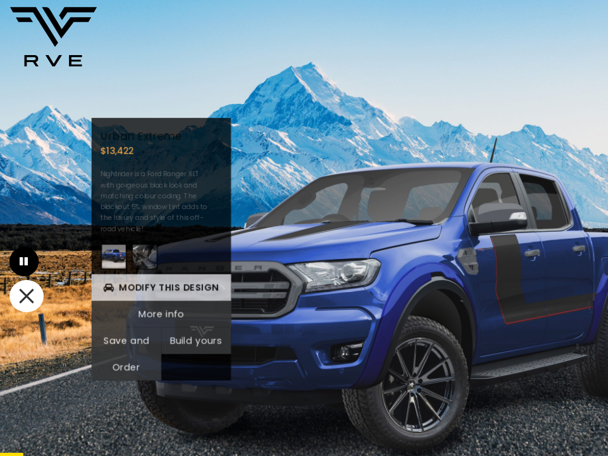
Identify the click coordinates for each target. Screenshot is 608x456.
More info (160, 313)
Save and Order (125, 353)
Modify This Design (160, 287)
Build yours (195, 340)
